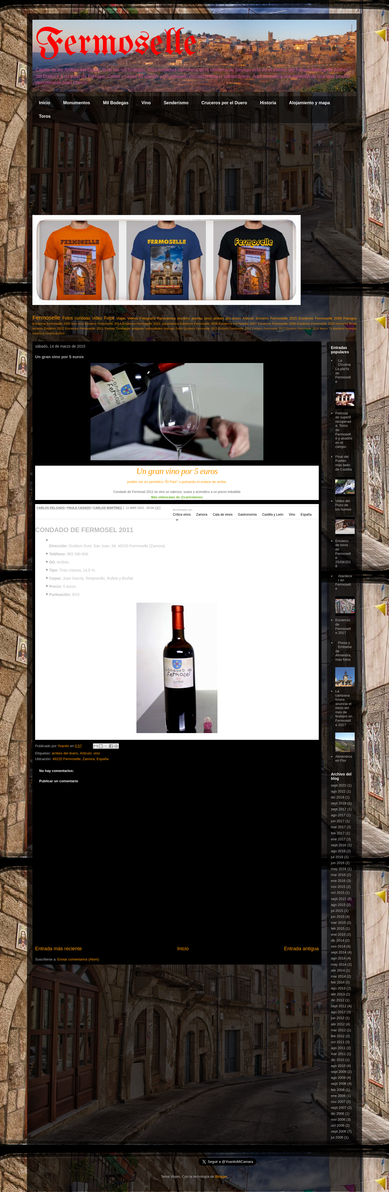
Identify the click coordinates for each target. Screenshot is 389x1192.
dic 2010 (337, 1060)
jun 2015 (337, 917)
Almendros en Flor (343, 758)
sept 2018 (338, 803)
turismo (37, 328)
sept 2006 (338, 1131)
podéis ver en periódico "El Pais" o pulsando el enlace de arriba (177, 482)
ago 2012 (338, 1012)
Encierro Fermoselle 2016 (234, 328)
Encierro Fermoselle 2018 (302, 328)
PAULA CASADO (79, 507)
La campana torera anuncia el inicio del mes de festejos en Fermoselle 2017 (343, 708)
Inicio (44, 102)
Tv (330, 328)
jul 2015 (337, 911)
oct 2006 (337, 1125)
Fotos (109, 318)
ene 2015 (338, 934)
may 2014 (338, 964)
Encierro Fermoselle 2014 (103, 323)
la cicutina (48, 333)
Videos (132, 318)
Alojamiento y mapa (309, 102)
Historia (268, 102)
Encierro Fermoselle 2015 (276, 318)
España (306, 514)
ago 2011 (338, 1048)
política (60, 333)
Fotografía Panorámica (157, 318)
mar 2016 (338, 875)
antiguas (137, 328)
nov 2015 (338, 887)
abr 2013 (338, 994)
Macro (324, 328)
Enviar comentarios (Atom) (78, 959)
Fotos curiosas (76, 318)
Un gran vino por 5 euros (176, 471)
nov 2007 (338, 1102)
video (97, 318)
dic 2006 (337, 1114)
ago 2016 (338, 851)
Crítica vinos (182, 514)
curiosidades (154, 328)
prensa (197, 318)
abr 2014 (338, 970)
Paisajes (350, 318)
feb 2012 (338, 1036)
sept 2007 (338, 1108)
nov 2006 (338, 1119)
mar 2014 (338, 976)
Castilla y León (272, 514)
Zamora (201, 514)
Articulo (248, 318)
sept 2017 (338, 809)
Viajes (121, 318)
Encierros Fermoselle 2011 (84, 328)
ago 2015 (338, 905)
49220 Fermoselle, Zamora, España (80, 759)
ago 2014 (338, 958)
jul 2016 (337, 857)
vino (81, 323)
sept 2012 (338, 1006)
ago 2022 (338, 791)
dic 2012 (337, 1000)
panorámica (170, 323)
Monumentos (76, 102)
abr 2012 (338, 1024)
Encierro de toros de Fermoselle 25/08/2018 (343, 553)
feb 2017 (338, 833)
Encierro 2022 (54, 328)
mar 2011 (338, 1054)
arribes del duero (227, 318)
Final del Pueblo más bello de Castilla (343, 463)
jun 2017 (337, 821)
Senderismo (176, 102)
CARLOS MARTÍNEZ (107, 507)
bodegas (351, 328)
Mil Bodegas (115, 102)
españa (37, 333)
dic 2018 (337, 797)
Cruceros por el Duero (224, 102)
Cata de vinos (222, 514)
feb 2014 (338, 982)
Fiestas (110, 328)
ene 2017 (338, 839)
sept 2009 (338, 1072)
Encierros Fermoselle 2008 (277, 323)
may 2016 (338, 869)
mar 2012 (338, 1030)
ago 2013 (338, 988)
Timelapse (123, 328)
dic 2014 (337, 940)
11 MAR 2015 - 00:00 (143, 507)
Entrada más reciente (58, 948)
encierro (183, 318)
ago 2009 (338, 1078)
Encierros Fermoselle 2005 (51, 323)
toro (74, 323)
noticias (169, 328)
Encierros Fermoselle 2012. (141, 323)
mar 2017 (338, 827)
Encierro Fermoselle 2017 (268, 328)
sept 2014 (338, 952)
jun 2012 (337, 1018)
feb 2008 (338, 1090)
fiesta (353, 323)
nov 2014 (338, 946)
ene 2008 (338, 1096)
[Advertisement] (194, 169)
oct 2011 (337, 1042)
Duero (179, 328)
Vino (146, 102)
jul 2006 (337, 1137)
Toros (45, 116)
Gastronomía (247, 514)
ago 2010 (338, 1066)
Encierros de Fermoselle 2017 (343, 626)
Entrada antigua (301, 948)
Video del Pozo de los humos (343, 505)
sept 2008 (338, 1084)
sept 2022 (338, 785)
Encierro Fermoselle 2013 (200, 328)
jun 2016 (337, 863)
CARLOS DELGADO (50, 507)
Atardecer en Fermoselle (343, 582)
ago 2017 (338, 815)
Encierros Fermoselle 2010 (316, 323)
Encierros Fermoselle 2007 (238, 323)
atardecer (339, 328)
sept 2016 (338, 845)
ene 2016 (338, 881)
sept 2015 (338, 899)
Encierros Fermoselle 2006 (199, 323)
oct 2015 (337, 893)
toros (208, 318)
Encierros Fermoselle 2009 (320, 318)
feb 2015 (338, 928)
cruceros (342, 323)
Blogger (221, 1176)
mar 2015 (338, 923)
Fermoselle (116, 44)
